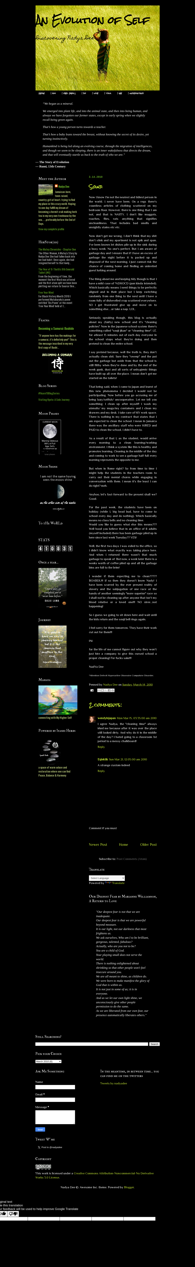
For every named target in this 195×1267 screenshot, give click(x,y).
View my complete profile (51, 229)
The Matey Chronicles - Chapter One (57, 249)
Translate (114, 883)
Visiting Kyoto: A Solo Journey (53, 399)
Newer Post (98, 845)
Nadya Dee (63, 186)
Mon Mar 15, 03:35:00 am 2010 (137, 718)
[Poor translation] (13, 1214)
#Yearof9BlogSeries (49, 393)
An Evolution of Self (92, 20)
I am (53, 93)
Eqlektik (103, 759)
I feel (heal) (69, 93)
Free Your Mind (46, 292)
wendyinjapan (107, 718)
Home (123, 845)
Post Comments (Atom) (132, 859)
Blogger (129, 1187)
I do (84, 93)
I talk (107, 93)
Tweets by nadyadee (113, 1083)
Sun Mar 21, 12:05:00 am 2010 (128, 759)
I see (119, 93)
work (45, 1173)
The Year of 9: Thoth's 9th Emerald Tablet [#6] (56, 270)
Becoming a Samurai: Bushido (56, 328)
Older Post (148, 845)
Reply (101, 747)
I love (95, 93)
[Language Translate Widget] (107, 878)
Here (42, 93)
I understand (136, 93)
